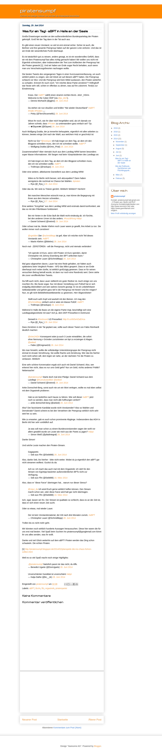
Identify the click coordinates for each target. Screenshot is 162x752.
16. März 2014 (60, 478)
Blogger (97, 746)
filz (43, 588)
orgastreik (49, 588)
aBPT (31, 588)
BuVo (38, 588)
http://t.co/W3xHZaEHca (74, 319)
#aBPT (41, 95)
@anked (32, 342)
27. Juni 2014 (51, 201)
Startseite (62, 719)
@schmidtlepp (48, 235)
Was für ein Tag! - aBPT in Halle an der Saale (123, 160)
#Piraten (38, 111)
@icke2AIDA (34, 336)
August (119, 149)
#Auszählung (70, 218)
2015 (116, 135)
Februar (119, 178)
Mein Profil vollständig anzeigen (123, 213)
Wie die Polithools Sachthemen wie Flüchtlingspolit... (123, 168)
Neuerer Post (29, 719)
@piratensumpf (35, 377)
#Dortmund (43, 319)
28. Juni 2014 (62, 101)
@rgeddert (33, 235)
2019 (116, 128)
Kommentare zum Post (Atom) (67, 727)
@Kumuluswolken (45, 380)
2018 (116, 132)
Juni (117, 156)
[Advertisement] (62, 691)
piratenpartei (61, 588)
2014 (116, 139)
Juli (117, 152)
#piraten (76, 181)
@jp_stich (62, 98)
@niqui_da (33, 489)
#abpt (79, 218)
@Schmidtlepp (35, 302)
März (118, 175)
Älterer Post (94, 719)
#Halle (31, 111)
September (120, 145)
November (120, 142)
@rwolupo (46, 141)
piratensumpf (38, 10)
